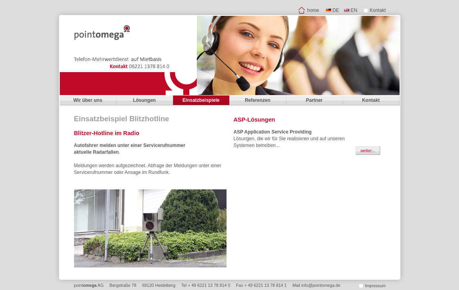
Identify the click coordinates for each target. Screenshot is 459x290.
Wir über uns (87, 100)
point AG (89, 285)
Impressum (375, 285)
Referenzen (257, 100)
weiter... (367, 150)
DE (336, 10)
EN (354, 10)
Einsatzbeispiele (201, 100)
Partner (314, 100)
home (313, 10)
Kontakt (378, 10)
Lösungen (144, 100)
